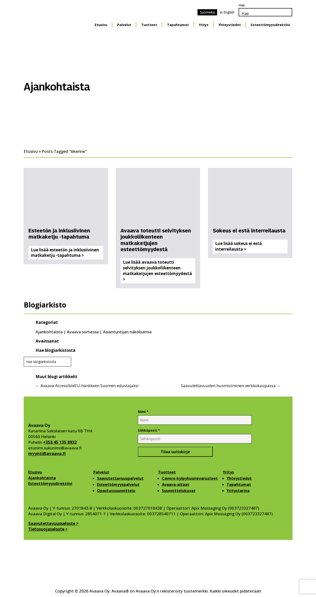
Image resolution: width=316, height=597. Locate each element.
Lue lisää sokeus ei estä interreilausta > (238, 246)
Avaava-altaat (175, 484)
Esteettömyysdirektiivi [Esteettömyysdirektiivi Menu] (270, 25)
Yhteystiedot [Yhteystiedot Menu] (229, 25)
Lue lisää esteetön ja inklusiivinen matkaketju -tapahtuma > (65, 252)
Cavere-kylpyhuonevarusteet (190, 478)
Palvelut (101, 472)
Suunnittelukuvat (178, 490)
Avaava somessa (83, 332)
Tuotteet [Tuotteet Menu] (149, 25)
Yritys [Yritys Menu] (204, 25)
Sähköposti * (149, 430)
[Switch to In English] (227, 12)
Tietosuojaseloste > (48, 529)
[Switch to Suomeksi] (207, 12)
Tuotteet (167, 472)
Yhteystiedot (239, 478)
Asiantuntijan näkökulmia (127, 332)
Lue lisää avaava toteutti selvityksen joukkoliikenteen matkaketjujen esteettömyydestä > (157, 270)
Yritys (228, 472)
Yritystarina (238, 490)
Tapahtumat (239, 484)
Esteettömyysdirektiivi (50, 483)
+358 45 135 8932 (60, 442)
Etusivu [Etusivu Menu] (101, 25)
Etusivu (35, 472)
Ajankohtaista (49, 332)
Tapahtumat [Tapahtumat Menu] (178, 25)
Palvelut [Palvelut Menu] (124, 25)
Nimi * (143, 411)
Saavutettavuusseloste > (53, 523)
